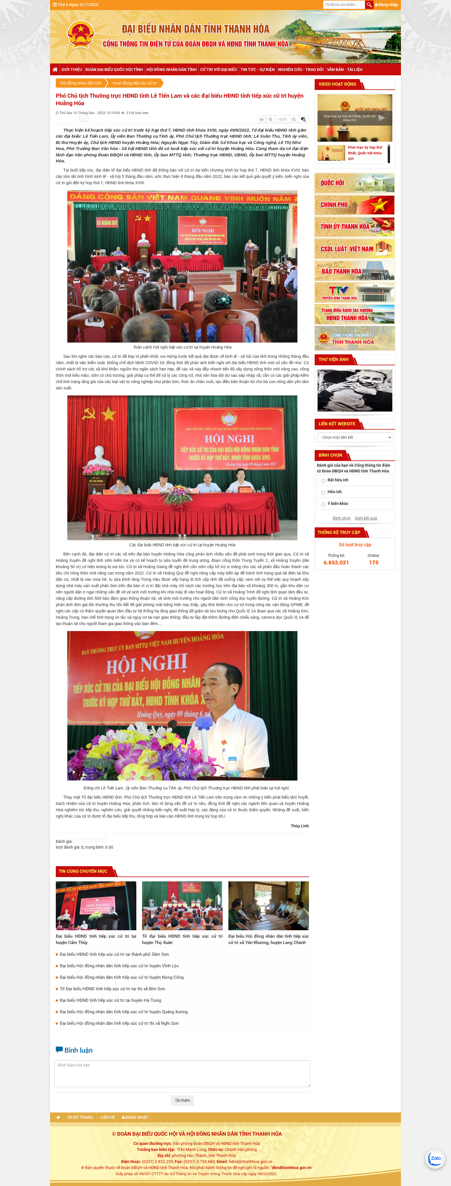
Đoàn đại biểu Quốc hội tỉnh (114, 69)
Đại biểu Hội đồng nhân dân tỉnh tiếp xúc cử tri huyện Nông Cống (122, 977)
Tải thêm (182, 1100)
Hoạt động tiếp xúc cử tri (134, 83)
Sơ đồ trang (80, 1117)
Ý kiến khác (338, 503)
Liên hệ (107, 1117)
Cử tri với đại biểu (218, 69)
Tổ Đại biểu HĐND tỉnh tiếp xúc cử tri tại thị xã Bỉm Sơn (112, 988)
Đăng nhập (386, 4)
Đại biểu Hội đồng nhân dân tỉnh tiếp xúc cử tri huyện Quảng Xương (124, 1011)
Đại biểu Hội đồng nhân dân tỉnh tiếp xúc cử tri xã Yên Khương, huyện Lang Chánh (268, 939)
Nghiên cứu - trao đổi (301, 69)
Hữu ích (335, 491)
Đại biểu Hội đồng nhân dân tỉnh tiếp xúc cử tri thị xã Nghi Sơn (119, 1023)
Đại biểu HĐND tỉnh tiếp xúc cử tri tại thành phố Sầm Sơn (114, 954)
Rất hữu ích (338, 480)
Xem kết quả (366, 518)
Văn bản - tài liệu (344, 69)
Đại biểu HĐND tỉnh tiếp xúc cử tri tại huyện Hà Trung (110, 1000)
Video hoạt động (337, 84)
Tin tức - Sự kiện (257, 69)
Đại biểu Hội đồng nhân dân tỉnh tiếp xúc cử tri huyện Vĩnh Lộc (119, 965)
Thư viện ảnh (333, 359)
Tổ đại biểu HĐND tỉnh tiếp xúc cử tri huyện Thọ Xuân (182, 939)
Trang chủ (55, 69)
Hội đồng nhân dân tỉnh (171, 69)
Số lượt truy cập (355, 544)
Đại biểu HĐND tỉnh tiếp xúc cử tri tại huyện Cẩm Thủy (96, 939)
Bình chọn (342, 518)
